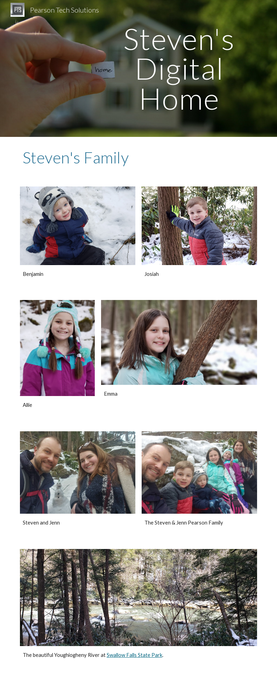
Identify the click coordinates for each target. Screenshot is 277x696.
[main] (179, 68)
